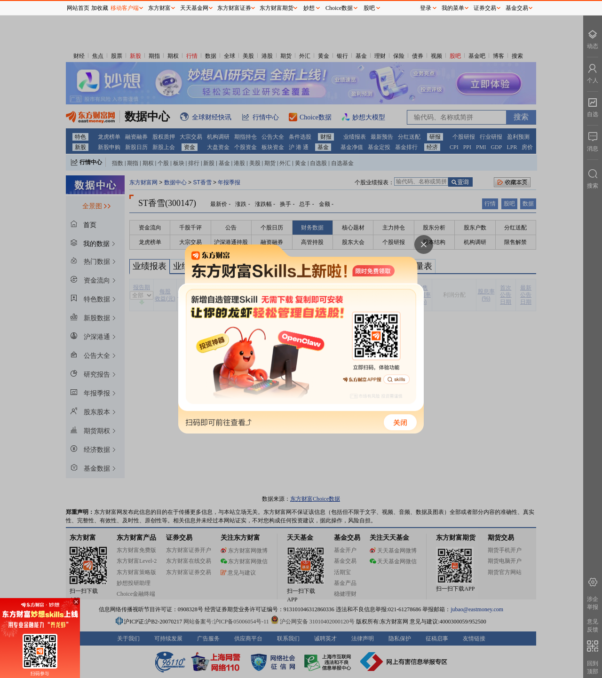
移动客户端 (125, 8)
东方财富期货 (276, 8)
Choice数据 (339, 8)
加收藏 (99, 8)
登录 (425, 8)
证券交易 (485, 8)
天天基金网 (194, 8)
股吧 (369, 8)
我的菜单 (453, 8)
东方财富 (159, 8)
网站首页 (78, 8)
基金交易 (517, 8)
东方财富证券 (234, 8)
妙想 (309, 8)
